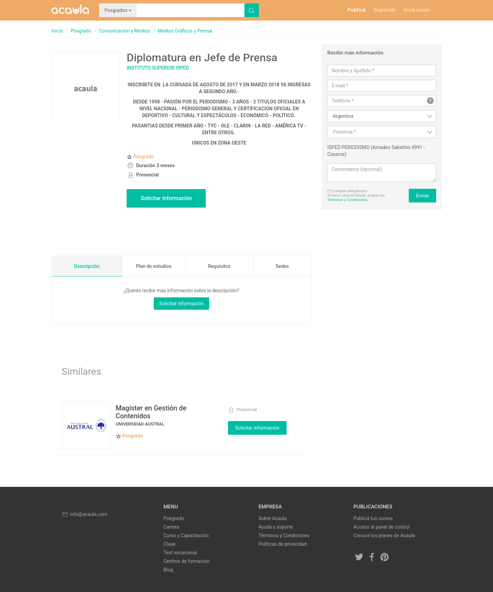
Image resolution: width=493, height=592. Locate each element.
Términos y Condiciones (347, 200)
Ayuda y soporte (275, 527)
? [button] (430, 100)
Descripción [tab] (86, 266)
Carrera (171, 527)
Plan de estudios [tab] (154, 266)
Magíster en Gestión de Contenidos (151, 412)
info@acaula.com (85, 514)
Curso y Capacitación (186, 535)
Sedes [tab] (282, 266)
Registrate (384, 10)
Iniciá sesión (417, 10)
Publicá (356, 10)
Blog (168, 569)
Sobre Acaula (272, 518)
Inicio (57, 31)
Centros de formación (187, 561)
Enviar (422, 195)
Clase (170, 544)
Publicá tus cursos (373, 518)
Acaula (70, 10)
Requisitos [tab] (219, 266)
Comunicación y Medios (124, 31)
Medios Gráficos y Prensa (185, 31)
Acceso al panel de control (382, 527)
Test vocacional (180, 552)
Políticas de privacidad (282, 544)
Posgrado (81, 31)
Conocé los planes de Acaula (384, 535)
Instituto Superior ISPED (158, 68)
